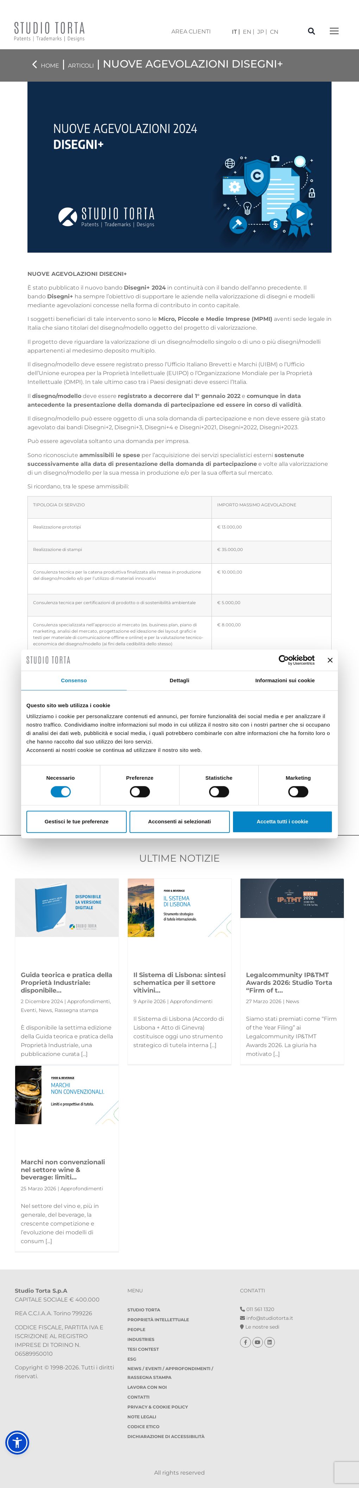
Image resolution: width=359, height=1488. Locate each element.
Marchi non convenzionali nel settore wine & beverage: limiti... (63, 1169)
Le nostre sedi (259, 1327)
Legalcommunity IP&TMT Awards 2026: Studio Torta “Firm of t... (289, 982)
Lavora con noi (147, 1387)
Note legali (141, 1416)
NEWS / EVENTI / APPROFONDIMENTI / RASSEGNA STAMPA (170, 1373)
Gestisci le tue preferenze (77, 821)
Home (50, 65)
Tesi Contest (143, 1349)
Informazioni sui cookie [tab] (285, 680)
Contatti (138, 1397)
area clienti (191, 31)
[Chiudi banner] (330, 660)
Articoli (81, 65)
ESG (131, 1359)
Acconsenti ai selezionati (179, 821)
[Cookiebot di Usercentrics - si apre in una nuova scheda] (284, 660)
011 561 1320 (257, 1309)
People (136, 1329)
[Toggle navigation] (334, 31)
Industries (141, 1339)
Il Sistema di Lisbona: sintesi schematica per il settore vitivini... (179, 982)
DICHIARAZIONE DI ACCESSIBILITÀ (165, 1436)
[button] (17, 1442)
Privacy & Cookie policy (157, 1407)
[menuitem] (236, 32)
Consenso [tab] (74, 680)
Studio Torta (143, 1309)
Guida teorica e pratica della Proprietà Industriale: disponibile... (66, 982)
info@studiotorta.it (266, 1318)
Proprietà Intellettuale (158, 1319)
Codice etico (143, 1426)
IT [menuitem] (234, 32)
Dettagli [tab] (179, 680)
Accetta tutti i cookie (282, 821)
